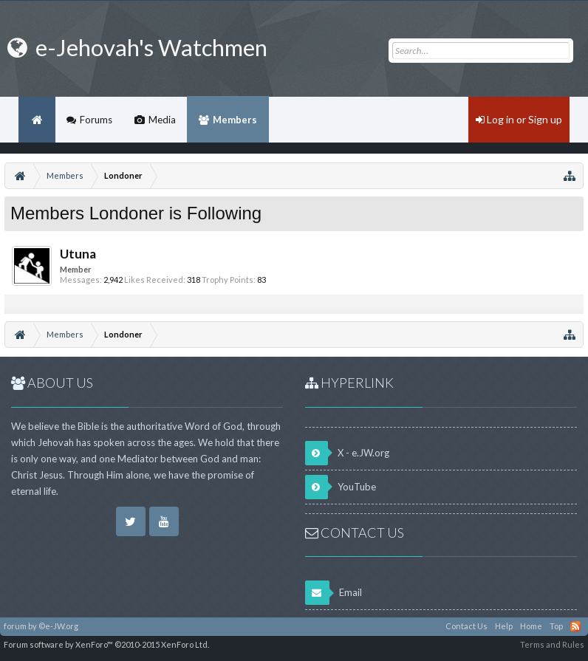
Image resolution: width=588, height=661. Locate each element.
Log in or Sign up (519, 119)
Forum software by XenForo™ (106, 644)
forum (15, 626)
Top (556, 626)
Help (504, 626)
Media (162, 120)
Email (333, 592)
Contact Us (466, 626)
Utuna (78, 253)
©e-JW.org (58, 626)
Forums (96, 120)
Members (235, 120)
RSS (575, 626)
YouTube (340, 487)
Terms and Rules (552, 644)
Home (36, 120)
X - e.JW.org (347, 453)
